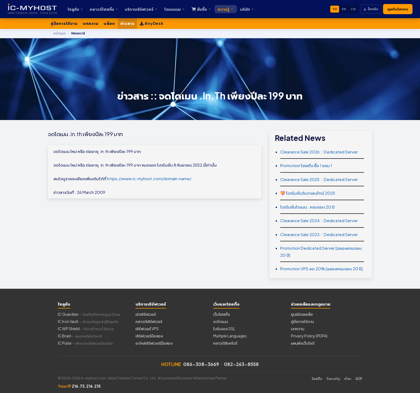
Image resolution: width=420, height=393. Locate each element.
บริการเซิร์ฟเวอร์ (141, 9)
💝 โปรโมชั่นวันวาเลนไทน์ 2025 (307, 192)
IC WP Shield (86, 328)
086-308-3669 (201, 364)
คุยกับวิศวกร (397, 9)
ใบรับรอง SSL (224, 328)
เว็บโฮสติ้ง (221, 314)
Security (333, 378)
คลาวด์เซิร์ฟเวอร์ (149, 321)
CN (353, 9)
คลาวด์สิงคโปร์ (225, 343)
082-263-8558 (241, 364)
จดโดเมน (220, 321)
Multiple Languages (230, 335)
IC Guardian (89, 314)
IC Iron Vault (88, 321)
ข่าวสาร (127, 23)
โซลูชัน (75, 9)
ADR (358, 378)
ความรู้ (226, 9)
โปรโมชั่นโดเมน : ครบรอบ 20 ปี (307, 206)
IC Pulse (85, 343)
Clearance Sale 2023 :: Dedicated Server (319, 234)
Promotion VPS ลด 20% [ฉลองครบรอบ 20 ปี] (321, 268)
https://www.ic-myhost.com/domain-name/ (149, 178)
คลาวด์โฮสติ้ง (104, 9)
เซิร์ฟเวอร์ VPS (147, 328)
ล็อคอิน (370, 9)
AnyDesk (151, 23)
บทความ (90, 23)
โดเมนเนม (174, 9)
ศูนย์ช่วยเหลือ (302, 314)
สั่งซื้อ (201, 9)
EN (344, 9)
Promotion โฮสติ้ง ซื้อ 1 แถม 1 (306, 165)
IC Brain (80, 335)
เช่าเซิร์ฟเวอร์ (146, 314)
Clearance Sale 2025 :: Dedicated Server (319, 179)
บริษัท (247, 9)
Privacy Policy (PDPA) (309, 335)
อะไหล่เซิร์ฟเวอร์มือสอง (154, 343)
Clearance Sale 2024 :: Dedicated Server (319, 220)
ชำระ (347, 378)
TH (334, 9)
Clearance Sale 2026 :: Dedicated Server (319, 151)
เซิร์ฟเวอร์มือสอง (149, 335)
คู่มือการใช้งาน (64, 23)
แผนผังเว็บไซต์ (302, 343)
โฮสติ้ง (317, 378)
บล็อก (109, 23)
